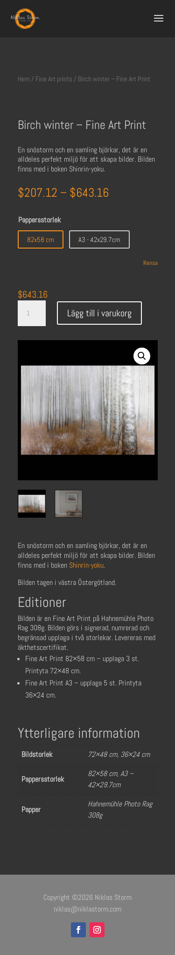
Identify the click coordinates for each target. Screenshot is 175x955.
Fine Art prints (53, 79)
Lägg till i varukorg (99, 313)
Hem (24, 79)
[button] (141, 356)
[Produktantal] (32, 313)
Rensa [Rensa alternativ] (150, 263)
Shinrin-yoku (86, 565)
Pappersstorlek (39, 220)
